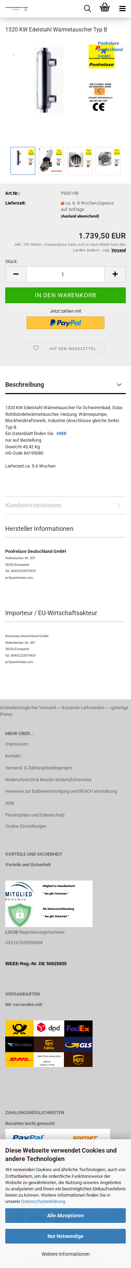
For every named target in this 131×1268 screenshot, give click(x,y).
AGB (9, 803)
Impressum (16, 744)
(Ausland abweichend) (80, 216)
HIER (61, 433)
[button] (15, 274)
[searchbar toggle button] (87, 8)
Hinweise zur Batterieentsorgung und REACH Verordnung (61, 791)
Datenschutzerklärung (43, 1201)
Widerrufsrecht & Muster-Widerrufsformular (48, 779)
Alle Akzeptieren (65, 1215)
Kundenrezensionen (33, 505)
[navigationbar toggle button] (122, 8)
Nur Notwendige (65, 1236)
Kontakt (13, 755)
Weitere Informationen (66, 1254)
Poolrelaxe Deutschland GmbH (110, 50)
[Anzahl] (65, 274)
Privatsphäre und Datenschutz (35, 815)
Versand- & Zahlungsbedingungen (38, 767)
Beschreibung (24, 384)
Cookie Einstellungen (25, 826)
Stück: (11, 261)
